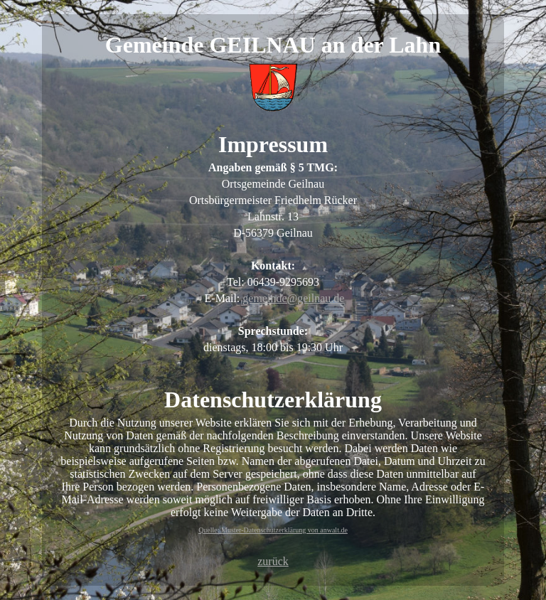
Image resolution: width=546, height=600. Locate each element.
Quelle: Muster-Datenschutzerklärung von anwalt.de (273, 530)
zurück (273, 561)
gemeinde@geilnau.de (293, 298)
